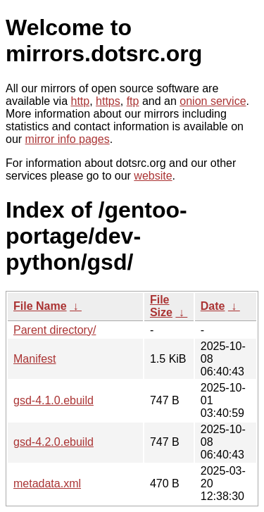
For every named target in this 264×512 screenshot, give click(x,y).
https (108, 101)
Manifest (34, 359)
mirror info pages (67, 139)
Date (213, 306)
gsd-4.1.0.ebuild (53, 400)
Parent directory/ (54, 330)
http (80, 101)
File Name (40, 306)
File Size (161, 306)
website (153, 176)
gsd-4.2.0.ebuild (53, 442)
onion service (213, 101)
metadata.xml (47, 483)
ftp (133, 101)
